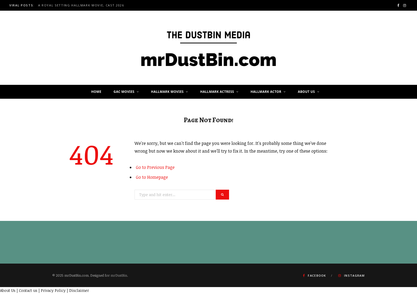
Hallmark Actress (217, 91)
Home (96, 91)
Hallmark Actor (266, 91)
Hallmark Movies (167, 91)
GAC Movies (123, 91)
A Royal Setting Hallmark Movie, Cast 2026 (81, 5)
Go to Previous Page (155, 167)
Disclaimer (79, 290)
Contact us (28, 290)
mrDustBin (119, 275)
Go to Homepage (152, 177)
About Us (306, 91)
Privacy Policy (53, 290)
